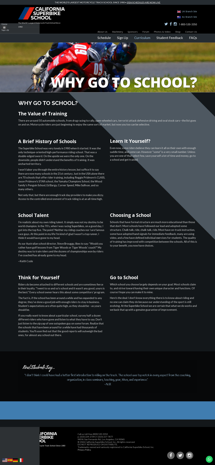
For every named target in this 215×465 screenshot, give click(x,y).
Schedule (104, 38)
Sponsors (133, 31)
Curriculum (142, 38)
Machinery (117, 31)
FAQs (193, 38)
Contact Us (191, 31)
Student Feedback (169, 38)
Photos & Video (162, 31)
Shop (178, 31)
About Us (102, 31)
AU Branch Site (189, 16)
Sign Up (122, 38)
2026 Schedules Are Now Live (143, 2)
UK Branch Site (189, 11)
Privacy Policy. (84, 449)
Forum (145, 31)
